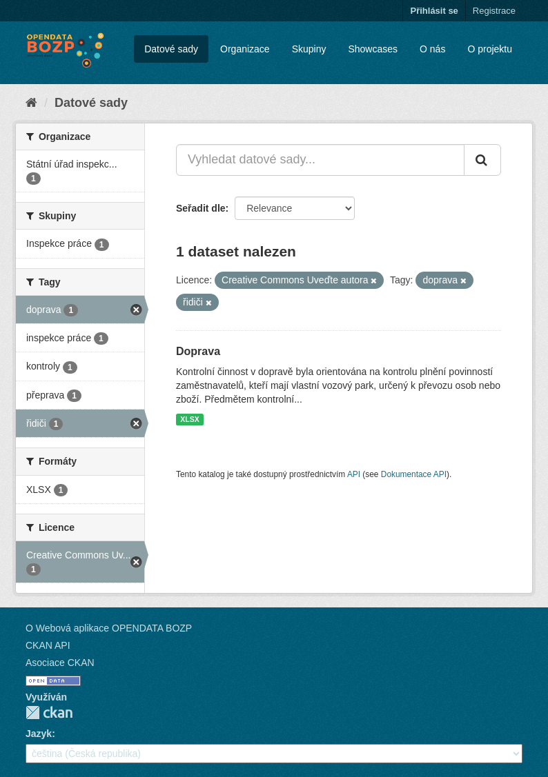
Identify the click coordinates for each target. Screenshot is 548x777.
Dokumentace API (414, 474)
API (353, 474)
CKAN (49, 712)
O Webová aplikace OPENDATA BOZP (109, 628)
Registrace (494, 11)
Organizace (245, 48)
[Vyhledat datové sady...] (320, 160)
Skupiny (309, 48)
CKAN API (48, 645)
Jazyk (39, 733)
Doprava (198, 351)
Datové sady (171, 48)
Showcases (373, 48)
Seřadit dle (201, 208)
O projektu (489, 48)
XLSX (189, 419)
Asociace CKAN (60, 662)
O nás (432, 48)
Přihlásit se (434, 11)
